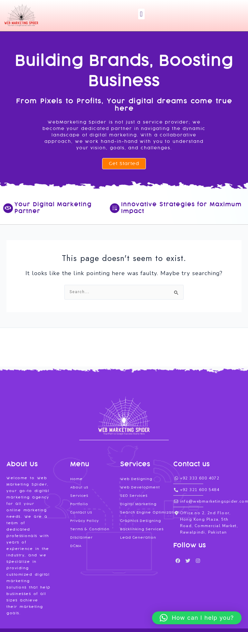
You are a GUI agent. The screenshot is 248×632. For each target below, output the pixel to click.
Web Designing (136, 479)
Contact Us (81, 512)
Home (76, 479)
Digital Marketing (138, 504)
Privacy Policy (84, 521)
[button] (141, 14)
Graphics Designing (140, 521)
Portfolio (79, 504)
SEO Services (134, 496)
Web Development (140, 487)
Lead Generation (138, 537)
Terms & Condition (90, 529)
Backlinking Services (142, 529)
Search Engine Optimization (150, 512)
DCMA (75, 546)
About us (79, 487)
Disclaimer (81, 537)
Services (79, 496)
